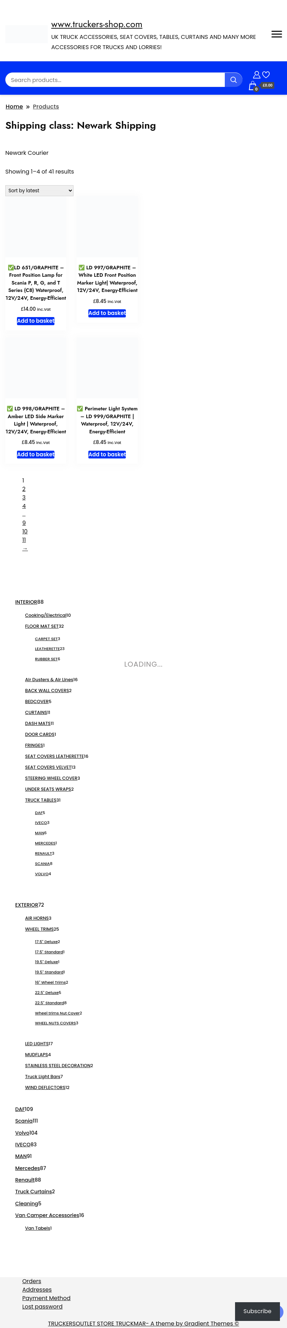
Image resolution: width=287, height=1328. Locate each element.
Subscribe (257, 1311)
